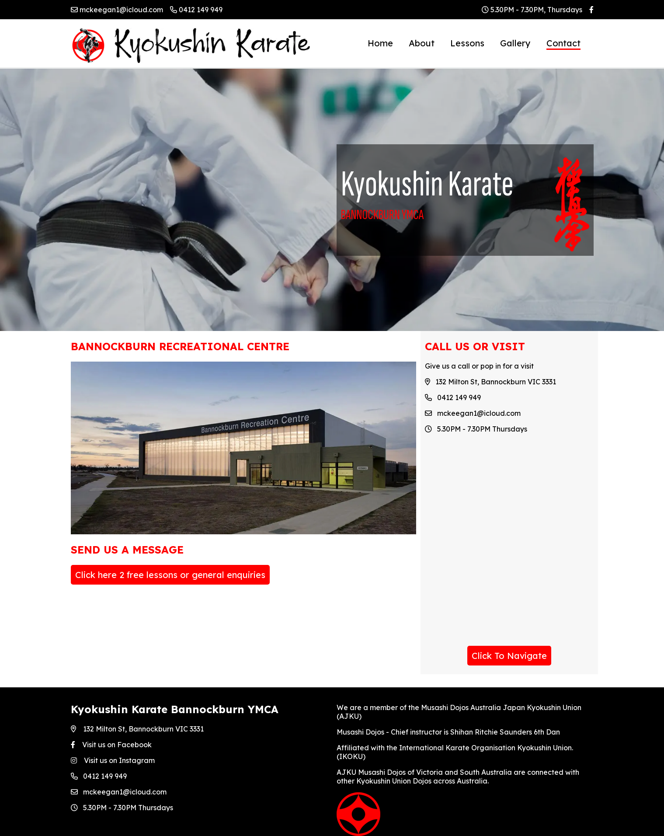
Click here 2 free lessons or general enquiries (170, 574)
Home (380, 43)
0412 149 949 (196, 9)
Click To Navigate (509, 655)
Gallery (515, 43)
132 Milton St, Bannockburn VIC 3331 (137, 729)
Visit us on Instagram (113, 760)
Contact (563, 43)
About (422, 43)
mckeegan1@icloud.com (117, 9)
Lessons (467, 43)
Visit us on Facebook (111, 744)
